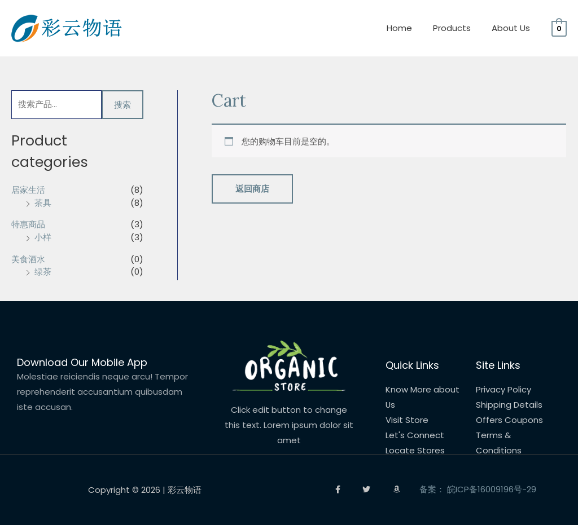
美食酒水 (28, 259)
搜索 (122, 105)
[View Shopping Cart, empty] (559, 28)
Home (409, 28)
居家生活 (28, 190)
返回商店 (252, 189)
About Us (512, 28)
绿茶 (42, 272)
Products (457, 28)
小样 (42, 237)
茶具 (42, 203)
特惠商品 (28, 225)
